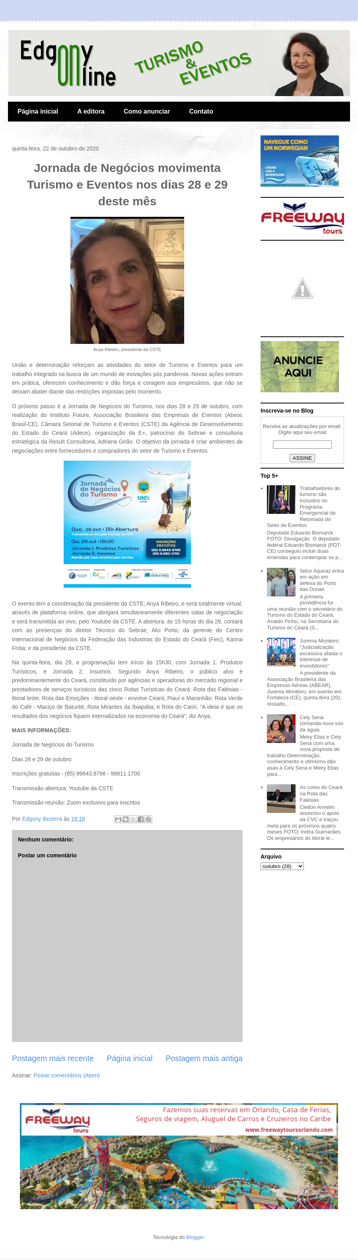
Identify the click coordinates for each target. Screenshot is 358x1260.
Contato (201, 111)
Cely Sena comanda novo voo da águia (321, 723)
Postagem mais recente (53, 1058)
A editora (91, 111)
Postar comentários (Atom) (66, 1075)
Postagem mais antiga (204, 1058)
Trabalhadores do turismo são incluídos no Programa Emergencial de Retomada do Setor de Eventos (303, 507)
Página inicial (38, 111)
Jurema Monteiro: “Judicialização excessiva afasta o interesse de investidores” (321, 653)
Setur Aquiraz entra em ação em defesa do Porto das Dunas (322, 580)
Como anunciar (147, 111)
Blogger (195, 1237)
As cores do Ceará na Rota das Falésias (321, 793)
